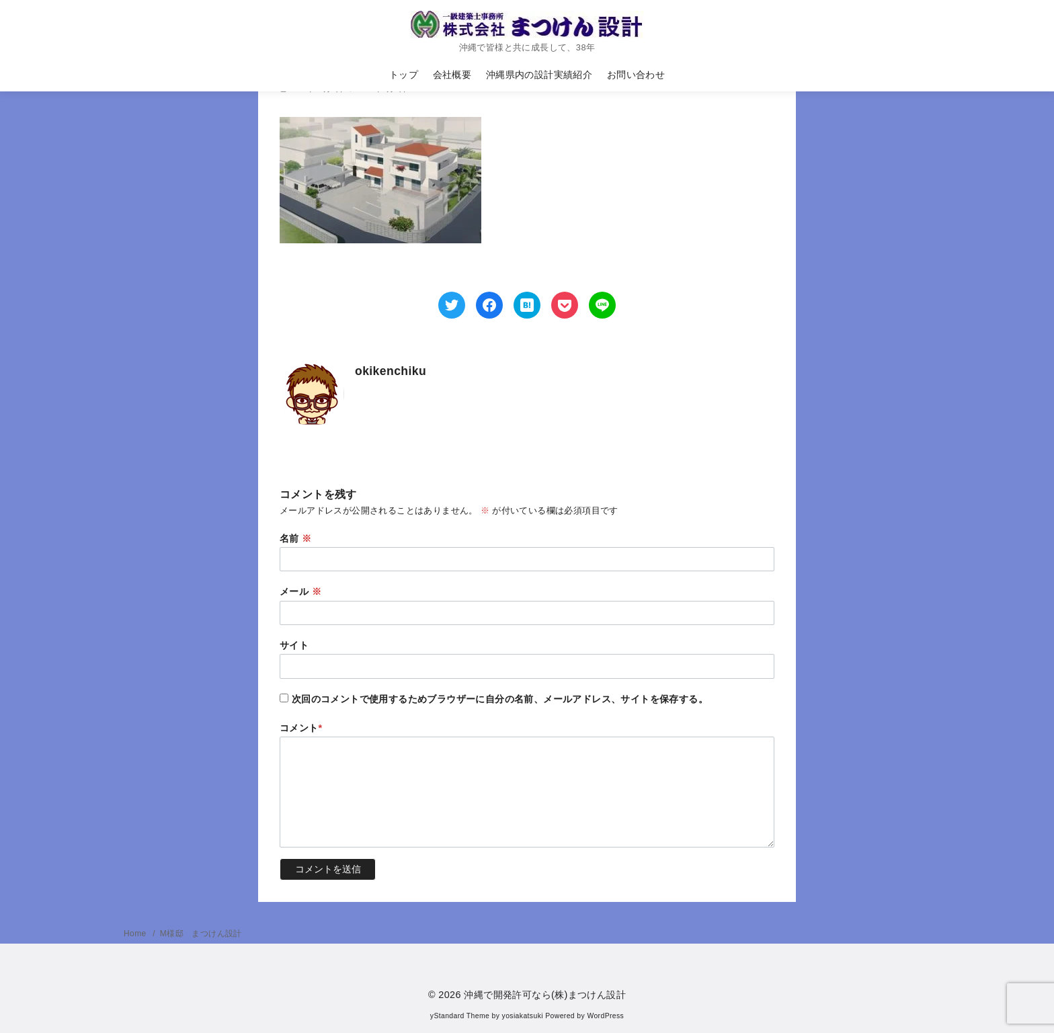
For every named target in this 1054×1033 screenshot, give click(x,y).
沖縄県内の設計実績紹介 (539, 74)
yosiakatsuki (522, 1016)
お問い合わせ (636, 74)
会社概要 (452, 74)
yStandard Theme (459, 1016)
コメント (301, 727)
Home (136, 933)
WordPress (605, 1016)
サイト (294, 645)
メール (300, 591)
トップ (403, 74)
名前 (296, 538)
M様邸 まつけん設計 (201, 933)
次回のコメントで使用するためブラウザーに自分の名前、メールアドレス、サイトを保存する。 (500, 699)
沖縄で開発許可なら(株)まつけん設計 (545, 994)
